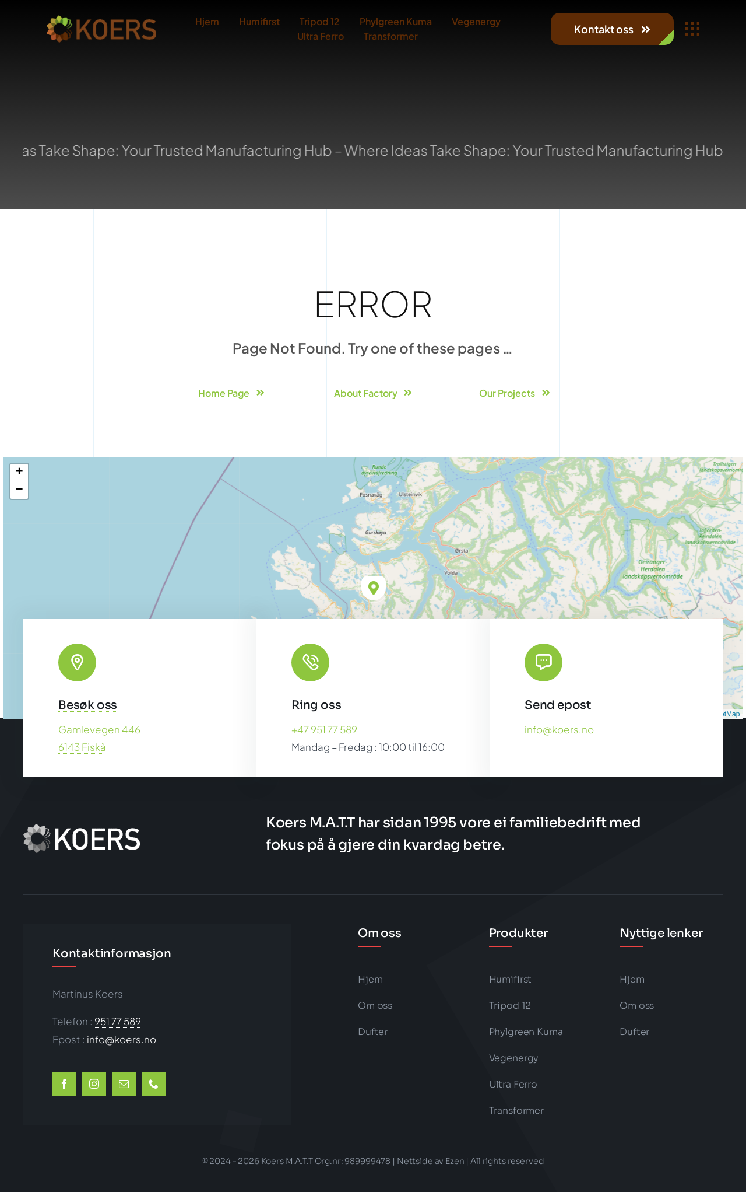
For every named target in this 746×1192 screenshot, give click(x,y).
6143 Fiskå (82, 746)
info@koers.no (559, 729)
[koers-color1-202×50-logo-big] (101, 19)
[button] (373, 588)
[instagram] (94, 1084)
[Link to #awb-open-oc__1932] (692, 29)
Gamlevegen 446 (99, 729)
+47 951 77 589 (324, 729)
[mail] (124, 1084)
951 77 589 (117, 1021)
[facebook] (64, 1084)
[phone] (154, 1084)
